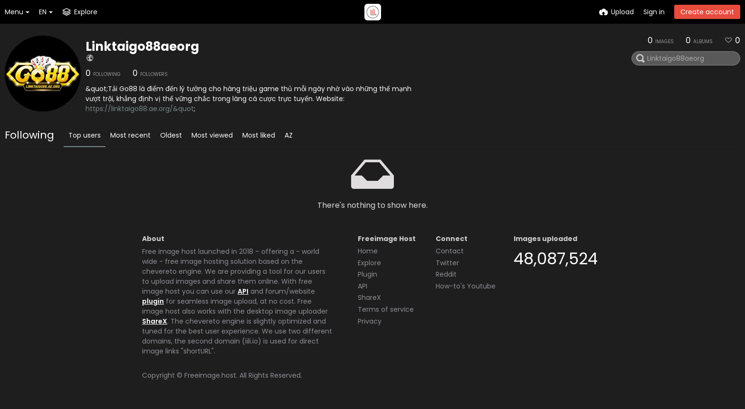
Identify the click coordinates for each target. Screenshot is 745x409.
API (243, 291)
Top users (84, 135)
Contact (450, 251)
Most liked (258, 135)
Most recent (130, 135)
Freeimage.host (210, 375)
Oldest (171, 135)
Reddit (446, 274)
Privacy (370, 321)
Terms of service (386, 309)
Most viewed (212, 135)
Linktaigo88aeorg (142, 46)
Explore (369, 263)
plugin (153, 301)
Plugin (367, 274)
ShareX (154, 321)
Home (368, 251)
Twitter (447, 263)
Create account (707, 12)
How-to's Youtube (466, 286)
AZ (289, 135)
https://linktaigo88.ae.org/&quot (140, 108)
